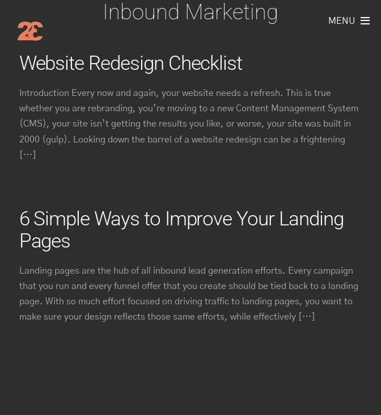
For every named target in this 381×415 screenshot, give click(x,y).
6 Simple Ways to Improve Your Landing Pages (181, 230)
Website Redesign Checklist (131, 63)
